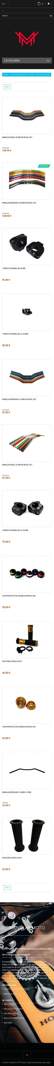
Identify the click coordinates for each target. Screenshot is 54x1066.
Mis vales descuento (13, 1009)
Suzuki (31, 74)
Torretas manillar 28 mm (13, 268)
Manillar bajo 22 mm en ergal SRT (17, 465)
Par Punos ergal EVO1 (12, 661)
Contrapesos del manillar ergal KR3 (19, 596)
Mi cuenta (7, 1000)
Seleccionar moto (18, 74)
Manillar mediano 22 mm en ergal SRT (19, 399)
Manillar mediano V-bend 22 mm (16, 792)
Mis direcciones (11, 1013)
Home (5, 74)
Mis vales (8, 1023)
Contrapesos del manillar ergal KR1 (19, 727)
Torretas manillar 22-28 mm (15, 334)
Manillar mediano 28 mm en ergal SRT (19, 203)
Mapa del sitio (10, 994)
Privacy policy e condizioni (16, 989)
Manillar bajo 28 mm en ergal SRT (17, 137)
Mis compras (9, 1004)
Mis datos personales (14, 1018)
